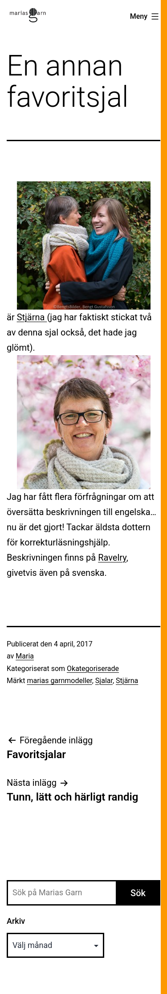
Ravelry (112, 557)
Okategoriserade (93, 668)
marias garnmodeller (59, 680)
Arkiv (16, 921)
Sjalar (104, 680)
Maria (25, 656)
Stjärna (32, 317)
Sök (138, 893)
